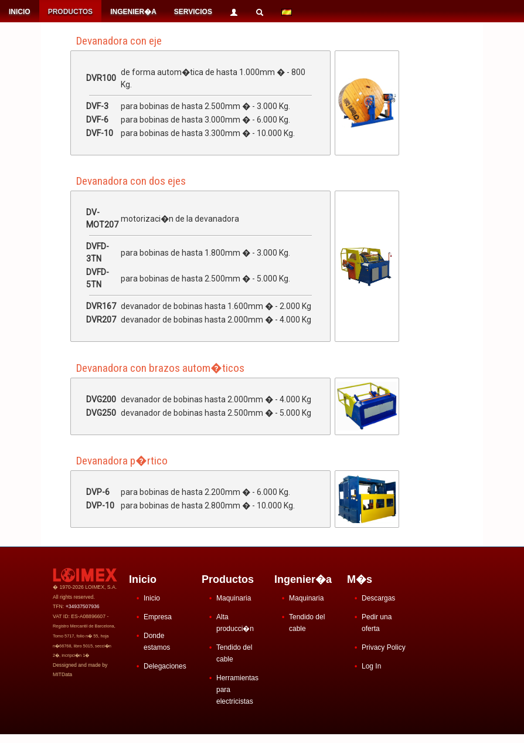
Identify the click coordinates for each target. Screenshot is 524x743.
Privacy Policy (384, 647)
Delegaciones (165, 666)
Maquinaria (233, 598)
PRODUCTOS (70, 12)
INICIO (19, 12)
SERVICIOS (193, 12)
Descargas (378, 598)
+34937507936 (83, 606)
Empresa (158, 617)
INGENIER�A (133, 12)
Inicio (152, 598)
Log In (371, 666)
